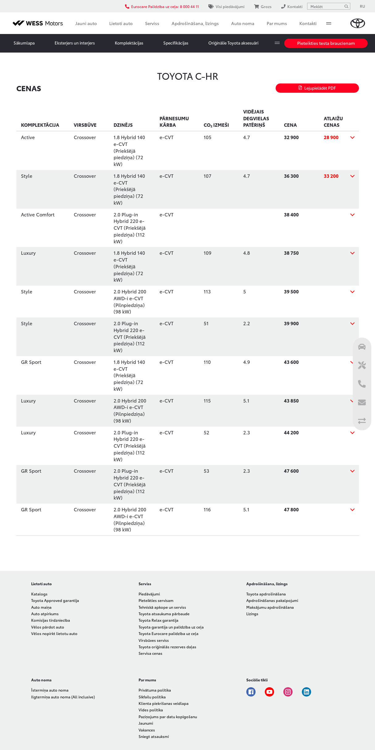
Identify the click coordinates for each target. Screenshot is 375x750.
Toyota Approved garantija (55, 600)
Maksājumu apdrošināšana (270, 607)
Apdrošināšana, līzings (195, 23)
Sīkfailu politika (152, 696)
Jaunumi (146, 723)
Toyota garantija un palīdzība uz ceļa (171, 626)
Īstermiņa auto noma (50, 689)
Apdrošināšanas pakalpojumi (272, 600)
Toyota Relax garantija (158, 620)
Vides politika (151, 709)
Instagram (288, 692)
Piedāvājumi (149, 593)
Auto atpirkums (45, 613)
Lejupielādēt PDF (317, 88)
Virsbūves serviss (154, 640)
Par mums (277, 23)
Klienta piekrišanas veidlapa (164, 703)
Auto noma (242, 23)
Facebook (251, 692)
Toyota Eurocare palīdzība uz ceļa (168, 633)
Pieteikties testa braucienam (326, 43)
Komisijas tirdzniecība (50, 620)
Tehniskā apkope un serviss (162, 607)
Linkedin (306, 692)
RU (362, 6)
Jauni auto (86, 23)
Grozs (263, 6)
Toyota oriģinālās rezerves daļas (167, 646)
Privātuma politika (155, 689)
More (329, 23)
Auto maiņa (41, 607)
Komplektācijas (129, 42)
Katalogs (39, 593)
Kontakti (308, 23)
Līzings (252, 613)
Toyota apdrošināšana (266, 593)
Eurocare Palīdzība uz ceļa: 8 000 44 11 (162, 6)
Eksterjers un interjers (75, 42)
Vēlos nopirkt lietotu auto (54, 633)
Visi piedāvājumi (226, 6)
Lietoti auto (121, 23)
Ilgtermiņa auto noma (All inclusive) (63, 696)
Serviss (152, 23)
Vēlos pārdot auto (47, 626)
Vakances (147, 729)
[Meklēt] (346, 6)
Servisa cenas (150, 653)
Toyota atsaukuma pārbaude (164, 613)
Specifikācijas (175, 42)
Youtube (269, 692)
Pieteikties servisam (156, 600)
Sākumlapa (24, 42)
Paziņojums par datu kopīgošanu (168, 716)
